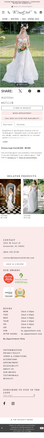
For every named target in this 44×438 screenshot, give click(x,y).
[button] (3, 13)
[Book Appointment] (22, 7)
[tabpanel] (22, 56)
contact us (11, 162)
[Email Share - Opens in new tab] (38, 92)
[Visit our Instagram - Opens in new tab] (12, 409)
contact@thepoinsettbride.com (18, 262)
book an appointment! (28, 162)
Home (5, 20)
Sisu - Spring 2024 (30, 20)
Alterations (10, 364)
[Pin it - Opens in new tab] (29, 92)
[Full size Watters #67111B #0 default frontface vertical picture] (22, 56)
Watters (15, 20)
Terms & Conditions (15, 361)
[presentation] (10, 200)
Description (8, 128)
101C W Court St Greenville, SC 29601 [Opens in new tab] (14, 249)
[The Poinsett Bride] (22, 13)
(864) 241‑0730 (11, 256)
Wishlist (8, 383)
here (29, 437)
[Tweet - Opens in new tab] (20, 92)
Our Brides (9, 377)
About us (8, 374)
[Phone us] (9, 13)
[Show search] (35, 13)
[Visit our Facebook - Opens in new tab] (4, 409)
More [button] (5, 145)
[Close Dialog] (2, 434)
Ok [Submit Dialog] (41, 434)
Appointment (10, 367)
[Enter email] (22, 400)
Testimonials (11, 380)
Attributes (21, 128)
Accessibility (11, 371)
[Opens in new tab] (8, 283)
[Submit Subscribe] (39, 400)
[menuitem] (3, 13)
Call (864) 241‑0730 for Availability (24, 122)
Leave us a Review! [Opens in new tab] (16, 269)
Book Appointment (22, 115)
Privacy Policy (11, 358)
